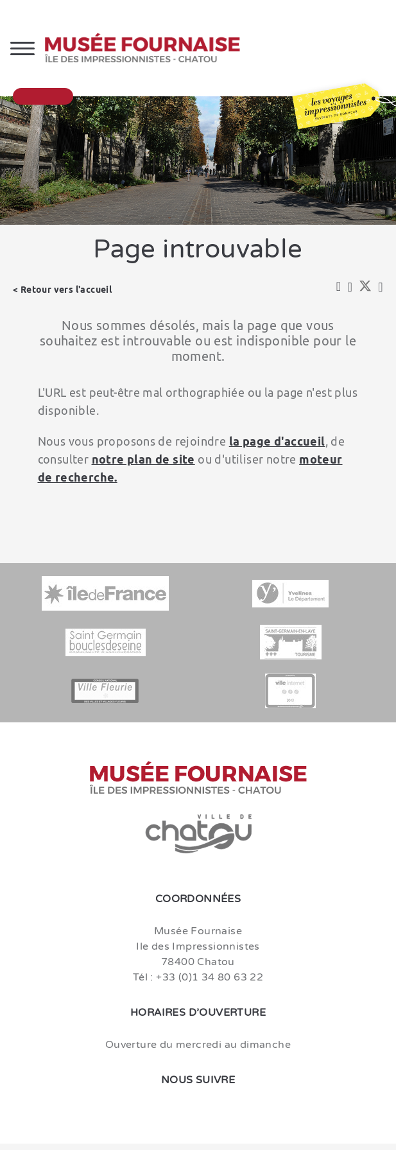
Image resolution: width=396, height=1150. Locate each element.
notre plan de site (143, 459)
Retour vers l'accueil (66, 289)
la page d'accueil (277, 441)
